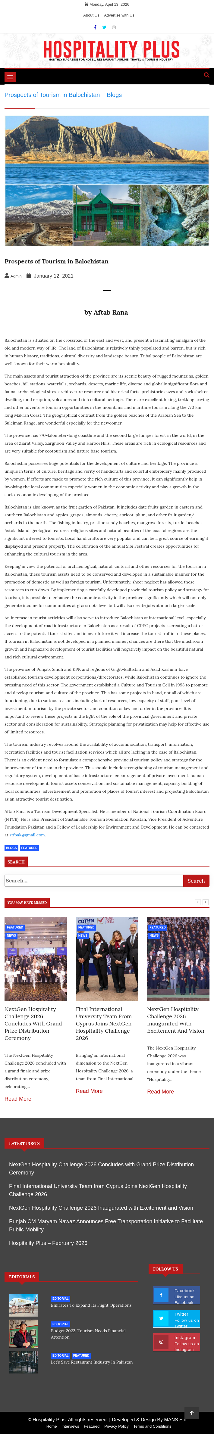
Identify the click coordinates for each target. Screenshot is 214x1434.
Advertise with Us (119, 15)
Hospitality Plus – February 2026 (48, 1243)
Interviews (70, 1426)
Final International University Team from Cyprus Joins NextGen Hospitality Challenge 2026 (104, 1023)
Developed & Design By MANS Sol (149, 1419)
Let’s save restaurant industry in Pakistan (92, 1362)
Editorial (60, 1298)
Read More (18, 1099)
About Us (91, 15)
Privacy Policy (116, 1426)
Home (51, 1426)
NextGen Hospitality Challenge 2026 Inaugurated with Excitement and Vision (175, 1020)
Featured (15, 927)
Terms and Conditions (152, 1426)
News (11, 935)
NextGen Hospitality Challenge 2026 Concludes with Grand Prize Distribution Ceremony (33, 1023)
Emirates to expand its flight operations (91, 1305)
